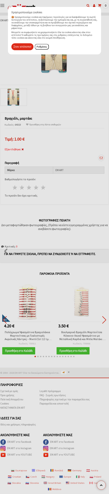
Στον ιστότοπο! (22, 46)
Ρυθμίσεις (42, 46)
